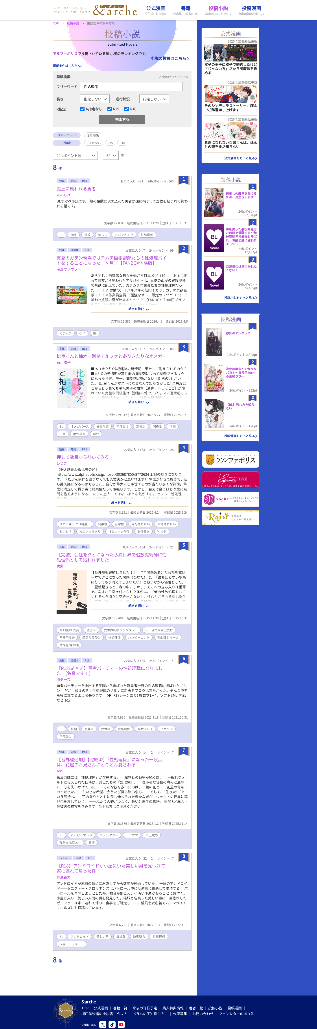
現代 (96, 434)
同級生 (157, 426)
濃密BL (91, 630)
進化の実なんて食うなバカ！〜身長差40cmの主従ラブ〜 (241, 373)
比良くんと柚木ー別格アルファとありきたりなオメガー (112, 355)
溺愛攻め (102, 426)
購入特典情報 (173, 1007)
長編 (74, 729)
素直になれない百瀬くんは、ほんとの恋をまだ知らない (230, 144)
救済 (91, 842)
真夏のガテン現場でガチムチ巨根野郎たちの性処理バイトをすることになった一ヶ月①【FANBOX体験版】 (112, 260)
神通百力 (64, 877)
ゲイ (82, 333)
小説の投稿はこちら (168, 58)
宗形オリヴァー (69, 269)
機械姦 (120, 936)
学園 (173, 426)
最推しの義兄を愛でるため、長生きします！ (241, 195)
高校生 (140, 426)
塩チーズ (63, 679)
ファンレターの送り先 (236, 1013)
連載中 (89, 729)
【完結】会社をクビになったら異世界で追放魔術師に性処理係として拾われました (112, 557)
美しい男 (102, 936)
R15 (116, 109)
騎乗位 (102, 524)
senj (60, 770)
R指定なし (94, 109)
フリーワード (66, 87)
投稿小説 (215, 1007)
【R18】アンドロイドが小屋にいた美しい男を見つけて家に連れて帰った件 (111, 868)
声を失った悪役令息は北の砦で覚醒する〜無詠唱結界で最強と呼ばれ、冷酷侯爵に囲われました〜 (241, 236)
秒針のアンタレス (238, 333)
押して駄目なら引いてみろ (83, 456)
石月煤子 (64, 362)
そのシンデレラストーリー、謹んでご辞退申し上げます (230, 107)
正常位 (119, 524)
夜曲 (60, 565)
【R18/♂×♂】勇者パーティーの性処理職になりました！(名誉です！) (110, 670)
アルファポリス (65, 53)
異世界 (105, 729)
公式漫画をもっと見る (239, 158)
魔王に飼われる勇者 (76, 188)
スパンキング (124, 234)
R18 (133, 109)
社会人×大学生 (119, 531)
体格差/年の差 (69, 645)
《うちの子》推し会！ (150, 1013)
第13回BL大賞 (69, 630)
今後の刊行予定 (145, 1007)
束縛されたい (166, 524)
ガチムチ (65, 333)
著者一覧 (196, 1007)
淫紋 (87, 234)
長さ (59, 99)
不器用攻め (67, 637)
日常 (62, 434)
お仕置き (143, 531)
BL (61, 234)
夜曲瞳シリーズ (168, 637)
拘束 (74, 234)
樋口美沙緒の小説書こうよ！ (104, 1013)
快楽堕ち (139, 936)
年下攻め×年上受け (159, 630)
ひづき (62, 463)
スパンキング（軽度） (74, 524)
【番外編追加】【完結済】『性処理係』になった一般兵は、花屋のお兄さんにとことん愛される (109, 762)
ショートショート (71, 944)
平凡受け (122, 426)
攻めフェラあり (90, 531)
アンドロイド (80, 936)
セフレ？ (65, 531)
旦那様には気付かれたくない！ (241, 268)
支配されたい (140, 524)
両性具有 (79, 434)
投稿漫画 (235, 1007)
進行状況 (123, 99)
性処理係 (147, 234)
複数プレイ (145, 729)
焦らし (102, 234)
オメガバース (80, 426)
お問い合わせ (203, 1013)
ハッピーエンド (139, 637)
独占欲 (161, 531)
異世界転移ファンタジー (121, 630)
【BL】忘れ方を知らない (240, 406)
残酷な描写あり (70, 842)
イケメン (166, 729)
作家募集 (180, 1013)
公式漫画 (101, 1007)
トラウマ (132, 835)
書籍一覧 (120, 1007)
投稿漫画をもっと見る (239, 436)
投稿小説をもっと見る (239, 297)
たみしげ (64, 194)
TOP (84, 1007)
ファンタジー (109, 835)
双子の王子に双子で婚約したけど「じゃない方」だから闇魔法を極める (230, 68)
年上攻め (152, 835)
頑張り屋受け (91, 637)
